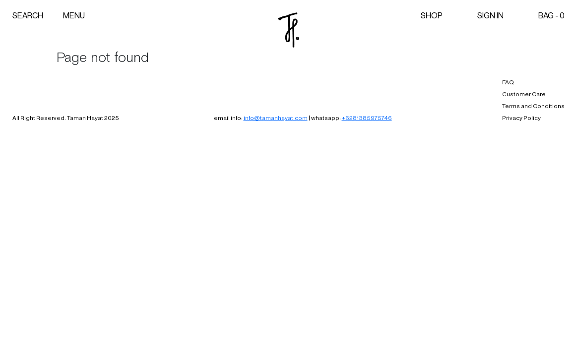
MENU (74, 15)
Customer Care (524, 94)
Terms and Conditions (533, 106)
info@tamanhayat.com (276, 118)
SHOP (432, 15)
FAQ (508, 82)
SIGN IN (490, 15)
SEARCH (27, 15)
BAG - (551, 15)
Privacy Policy (521, 118)
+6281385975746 (367, 118)
